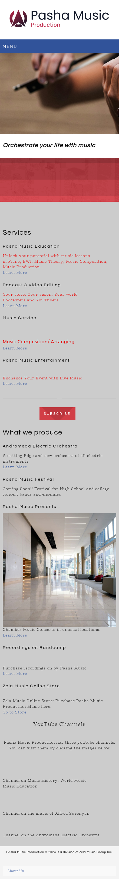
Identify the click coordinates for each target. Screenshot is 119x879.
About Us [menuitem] (15, 871)
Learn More (15, 272)
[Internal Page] (59, 413)
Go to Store (15, 712)
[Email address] (9, 214)
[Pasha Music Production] (59, 19)
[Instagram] (35, 214)
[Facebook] (22, 214)
